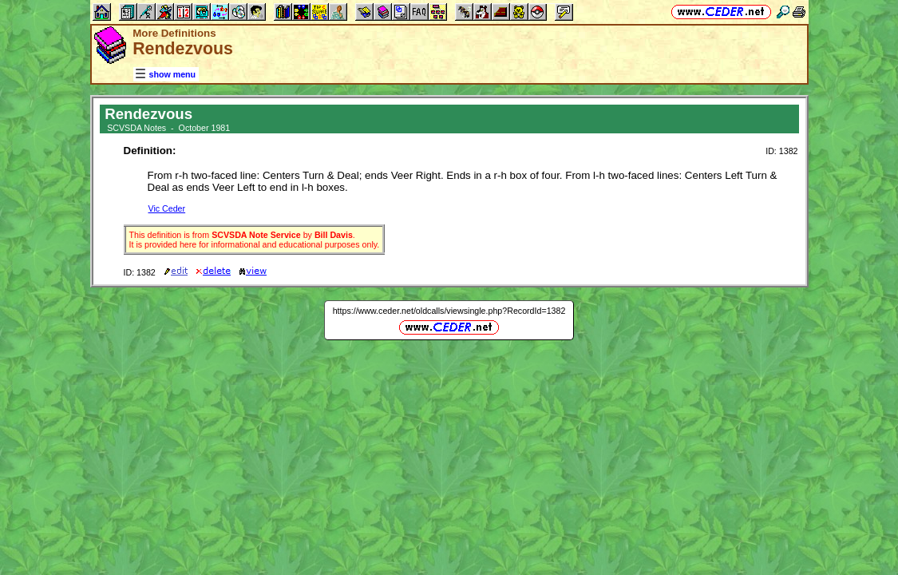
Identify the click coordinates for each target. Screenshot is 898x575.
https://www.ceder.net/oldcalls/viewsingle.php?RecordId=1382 (449, 310)
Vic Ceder (167, 208)
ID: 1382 (781, 151)
